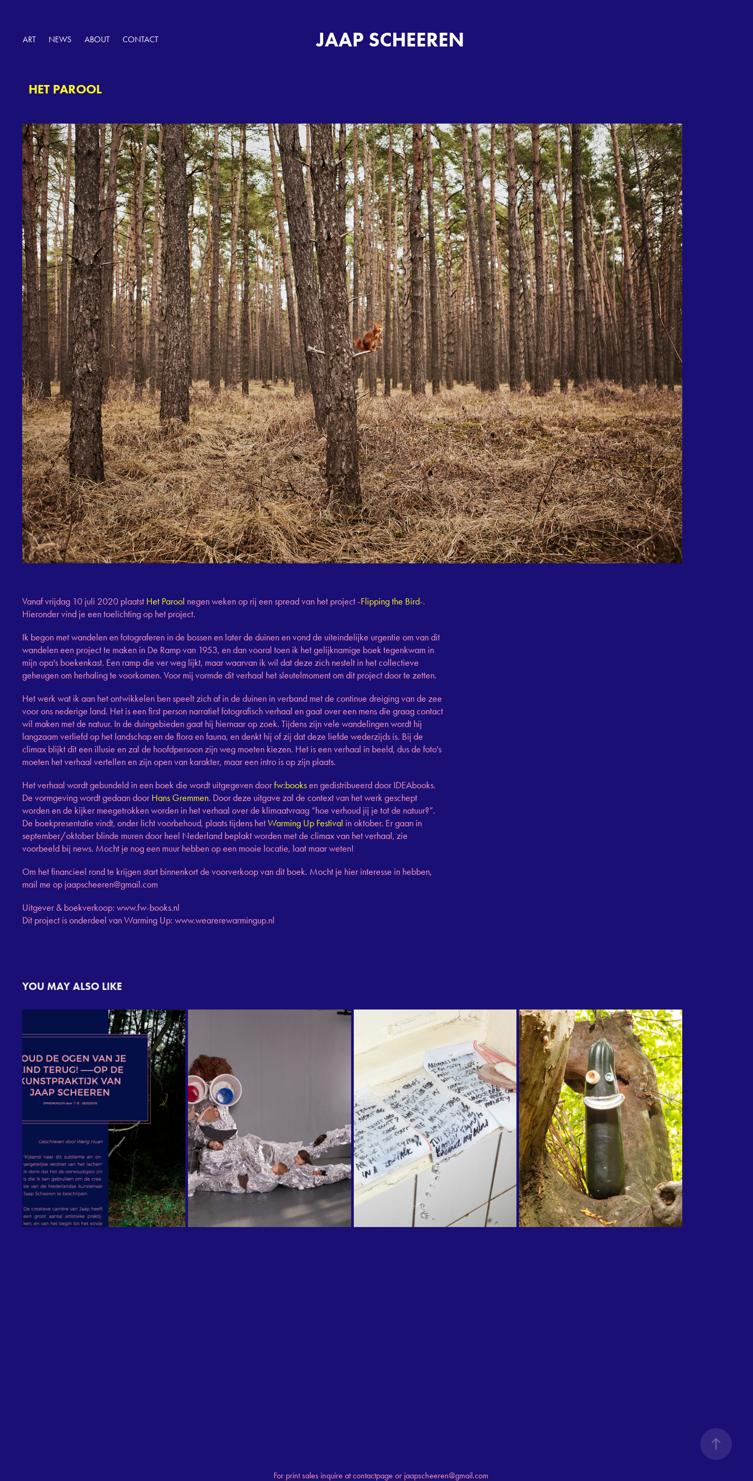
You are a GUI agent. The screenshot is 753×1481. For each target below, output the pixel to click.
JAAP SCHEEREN (390, 39)
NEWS (60, 39)
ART (29, 39)
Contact (140, 39)
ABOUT (97, 39)
